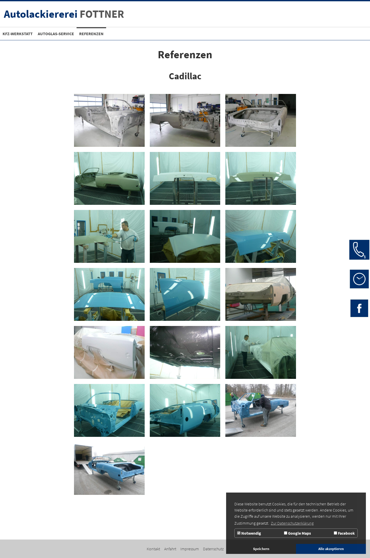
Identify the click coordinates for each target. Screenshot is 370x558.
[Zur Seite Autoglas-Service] (56, 33)
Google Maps (297, 533)
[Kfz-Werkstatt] (17, 33)
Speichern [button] (261, 548)
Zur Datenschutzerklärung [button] (292, 523)
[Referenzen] (91, 33)
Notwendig (249, 533)
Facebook (344, 533)
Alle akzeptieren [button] (331, 548)
